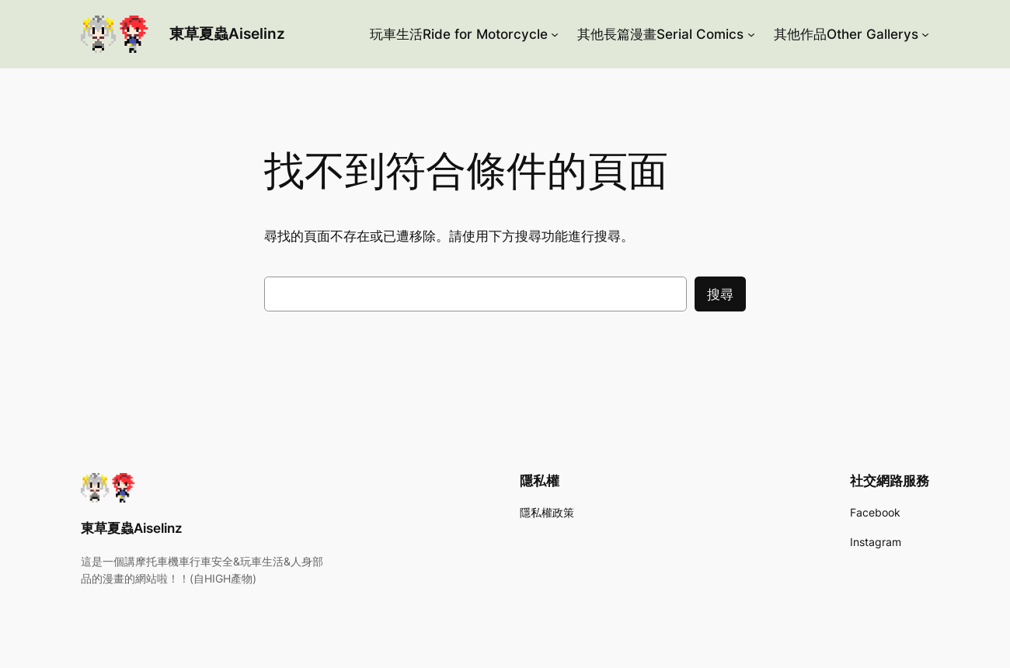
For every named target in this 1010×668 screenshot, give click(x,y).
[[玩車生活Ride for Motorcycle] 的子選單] (555, 34)
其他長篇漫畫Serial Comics (660, 34)
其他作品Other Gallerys (846, 34)
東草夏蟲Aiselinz (227, 33)
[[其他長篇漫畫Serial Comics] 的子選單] (751, 34)
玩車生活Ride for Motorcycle (459, 34)
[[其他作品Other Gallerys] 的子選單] (925, 34)
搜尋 (720, 294)
